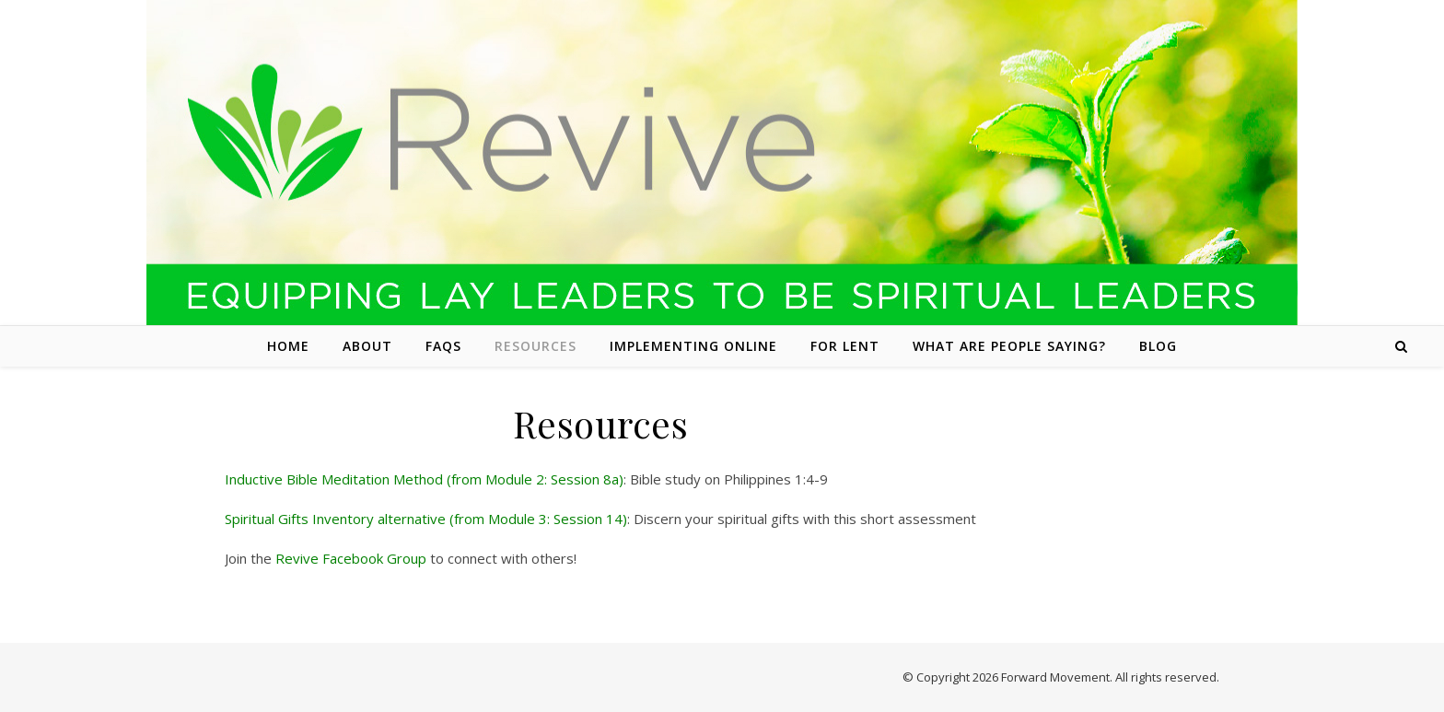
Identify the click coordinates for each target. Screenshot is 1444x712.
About (367, 346)
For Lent (844, 346)
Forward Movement (1055, 677)
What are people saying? (1009, 346)
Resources (535, 346)
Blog (1158, 346)
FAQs (443, 346)
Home (288, 346)
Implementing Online (693, 346)
